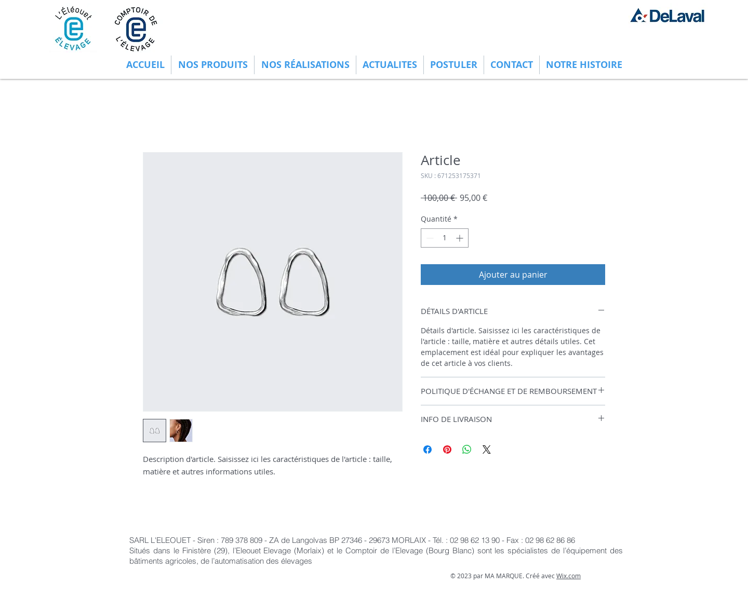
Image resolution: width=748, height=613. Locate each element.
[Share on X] (486, 449)
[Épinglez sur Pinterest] (447, 449)
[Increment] (460, 238)
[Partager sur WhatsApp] (467, 449)
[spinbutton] (444, 238)
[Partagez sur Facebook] (427, 449)
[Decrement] (428, 238)
